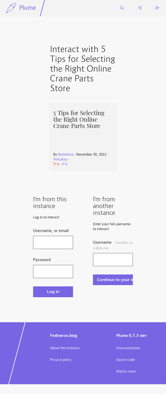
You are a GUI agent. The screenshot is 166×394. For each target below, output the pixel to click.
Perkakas (60, 159)
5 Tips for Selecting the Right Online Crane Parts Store (78, 119)
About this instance (64, 348)
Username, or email (51, 231)
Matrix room (126, 371)
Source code (125, 360)
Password (42, 260)
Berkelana (65, 154)
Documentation (128, 348)
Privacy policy (61, 360)
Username (112, 245)
